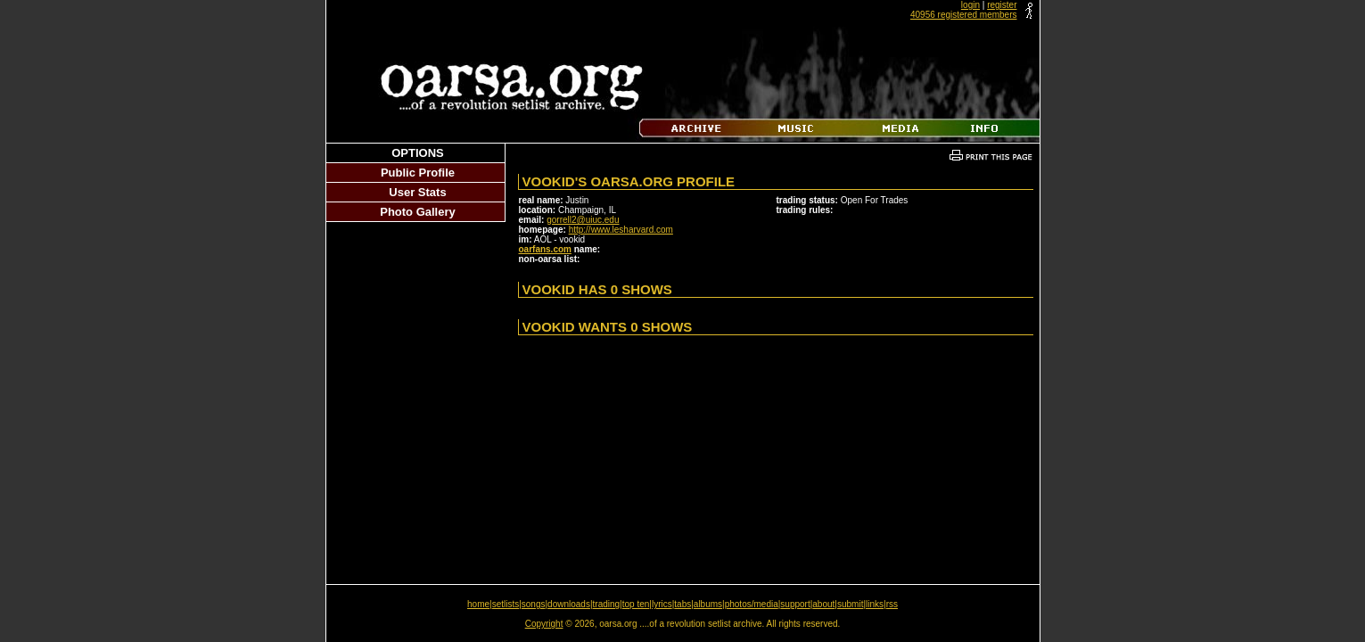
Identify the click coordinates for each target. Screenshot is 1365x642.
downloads (568, 604)
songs (534, 604)
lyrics (662, 604)
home (478, 604)
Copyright (544, 624)
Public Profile (418, 172)
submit (850, 604)
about (823, 604)
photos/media (751, 604)
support (795, 604)
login (970, 5)
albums (708, 604)
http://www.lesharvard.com (621, 230)
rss (892, 604)
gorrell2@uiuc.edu (583, 220)
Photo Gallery (418, 211)
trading (607, 604)
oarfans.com (545, 249)
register (1001, 5)
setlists (506, 604)
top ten (636, 604)
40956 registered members (963, 15)
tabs (682, 604)
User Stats (417, 192)
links (875, 604)
